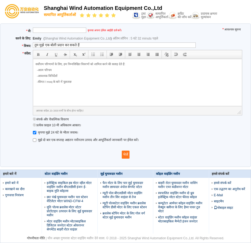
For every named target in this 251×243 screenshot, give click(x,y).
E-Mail (218, 195)
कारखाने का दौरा (15, 189)
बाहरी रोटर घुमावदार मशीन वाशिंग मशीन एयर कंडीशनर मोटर (177, 185)
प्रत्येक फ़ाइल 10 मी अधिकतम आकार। (57, 125)
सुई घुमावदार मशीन (111, 174)
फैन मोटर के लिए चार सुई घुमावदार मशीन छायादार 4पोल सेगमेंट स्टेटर (123, 185)
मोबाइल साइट (223, 208)
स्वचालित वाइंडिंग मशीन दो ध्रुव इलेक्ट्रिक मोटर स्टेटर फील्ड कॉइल (177, 195)
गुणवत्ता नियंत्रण (14, 195)
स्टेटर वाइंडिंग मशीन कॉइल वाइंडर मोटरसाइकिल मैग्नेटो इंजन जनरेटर (178, 219)
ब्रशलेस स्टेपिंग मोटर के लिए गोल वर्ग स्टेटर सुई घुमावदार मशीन (124, 215)
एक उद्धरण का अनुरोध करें (229, 189)
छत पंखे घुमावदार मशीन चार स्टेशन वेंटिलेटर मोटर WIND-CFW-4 (67, 199)
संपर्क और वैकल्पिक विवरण (51, 119)
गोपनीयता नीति (36, 238)
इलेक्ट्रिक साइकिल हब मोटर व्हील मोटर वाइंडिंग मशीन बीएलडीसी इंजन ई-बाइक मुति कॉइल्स (69, 187)
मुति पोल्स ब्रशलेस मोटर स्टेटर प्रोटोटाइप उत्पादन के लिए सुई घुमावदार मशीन (69, 211)
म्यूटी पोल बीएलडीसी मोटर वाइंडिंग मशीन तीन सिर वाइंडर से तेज (122, 195)
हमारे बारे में (11, 183)
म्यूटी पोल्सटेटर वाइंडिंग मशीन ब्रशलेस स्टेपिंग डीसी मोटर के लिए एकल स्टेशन (125, 205)
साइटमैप (219, 201)
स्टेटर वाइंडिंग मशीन (56, 174)
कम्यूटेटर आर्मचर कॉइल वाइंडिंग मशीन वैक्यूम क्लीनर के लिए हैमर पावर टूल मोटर (180, 207)
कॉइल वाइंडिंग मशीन (168, 174)
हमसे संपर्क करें (223, 183)
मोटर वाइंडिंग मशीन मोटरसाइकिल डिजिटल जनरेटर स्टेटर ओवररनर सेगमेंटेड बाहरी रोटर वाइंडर (66, 225)
